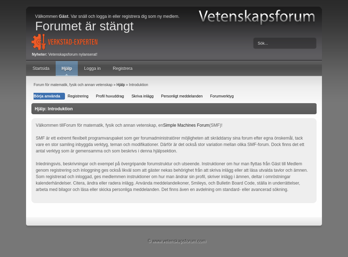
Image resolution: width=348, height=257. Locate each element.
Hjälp (66, 68)
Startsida (40, 68)
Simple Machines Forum (186, 125)
